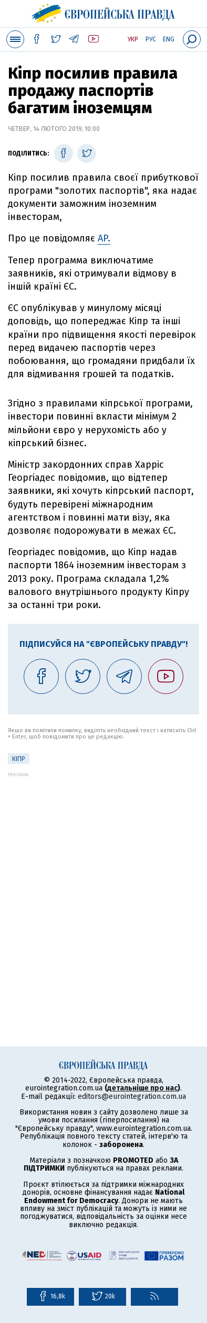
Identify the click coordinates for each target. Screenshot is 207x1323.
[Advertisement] (103, 880)
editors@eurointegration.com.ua (132, 1096)
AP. (104, 238)
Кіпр (18, 759)
